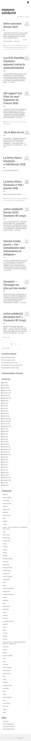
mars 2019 (5, 411)
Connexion (5, 721)
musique (5, 639)
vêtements (18, 49)
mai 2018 (5, 436)
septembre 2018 (7, 426)
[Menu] (28, 2)
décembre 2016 (7, 477)
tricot (4, 700)
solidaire (22, 200)
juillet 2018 (5, 431)
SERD (4, 679)
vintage (5, 709)
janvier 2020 (6, 387)
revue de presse (6, 49)
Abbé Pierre (6, 121)
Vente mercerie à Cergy (9, 357)
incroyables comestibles (13, 47)
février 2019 (6, 413)
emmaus (9, 45)
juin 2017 (5, 462)
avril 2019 (5, 408)
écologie (5, 555)
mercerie (25, 47)
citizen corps (6, 535)
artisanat (5, 506)
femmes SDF (5, 47)
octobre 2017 (6, 452)
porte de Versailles (7, 655)
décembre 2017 (7, 446)
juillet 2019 (5, 400)
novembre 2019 (7, 393)
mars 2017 (5, 470)
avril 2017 (5, 467)
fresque (5, 597)
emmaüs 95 (13, 45)
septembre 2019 (7, 398)
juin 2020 (5, 382)
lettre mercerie (20, 47)
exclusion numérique (8, 588)
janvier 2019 (6, 416)
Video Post (5, 706)
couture (5, 45)
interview (5, 615)
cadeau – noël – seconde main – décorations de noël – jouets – (15, 528)
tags (4, 691)
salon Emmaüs (7, 670)
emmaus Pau (6, 573)
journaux (5, 618)
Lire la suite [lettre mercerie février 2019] (16, 41)
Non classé (6, 646)
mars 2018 (5, 441)
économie (11, 198)
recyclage (5, 664)
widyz (4, 712)
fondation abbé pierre (8, 594)
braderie (5, 521)
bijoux (4, 518)
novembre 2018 (7, 421)
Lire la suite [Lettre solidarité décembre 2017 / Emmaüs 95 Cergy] (21, 333)
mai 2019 (5, 405)
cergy (4, 532)
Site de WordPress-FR (8, 729)
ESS (4, 582)
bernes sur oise (7, 515)
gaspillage (5, 600)
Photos (5, 652)
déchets (5, 549)
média (4, 630)
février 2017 (6, 472)
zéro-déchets (22, 49)
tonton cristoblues (7, 697)
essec (4, 585)
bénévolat (5, 512)
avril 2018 (5, 439)
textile (4, 694)
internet (5, 612)
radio (4, 658)
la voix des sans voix (8, 621)
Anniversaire (6, 500)
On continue (15, 200)
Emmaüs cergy (25, 45)
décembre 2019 (7, 390)
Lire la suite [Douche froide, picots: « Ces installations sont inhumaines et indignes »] (8, 270)
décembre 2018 (7, 418)
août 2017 (5, 457)
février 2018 (6, 444)
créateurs (5, 546)
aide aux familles (7, 497)
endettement (6, 579)
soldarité (19, 200)
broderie (5, 524)
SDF (4, 676)
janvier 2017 (6, 475)
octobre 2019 (6, 395)
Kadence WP (20, 738)
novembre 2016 (7, 480)
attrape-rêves (6, 509)
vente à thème (6, 703)
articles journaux (7, 503)
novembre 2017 (7, 449)
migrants (5, 123)
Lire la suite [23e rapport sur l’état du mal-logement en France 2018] (19, 117)
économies (6, 561)
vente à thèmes (12, 49)
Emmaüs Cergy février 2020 (10, 362)
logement (5, 624)
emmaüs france (7, 570)
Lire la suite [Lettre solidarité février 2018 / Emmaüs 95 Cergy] (17, 230)
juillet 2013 (5, 485)
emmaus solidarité (7, 576)
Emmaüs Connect (7, 567)
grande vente (6, 606)
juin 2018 (5, 434)
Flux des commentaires (9, 726)
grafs (4, 603)
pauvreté (5, 649)
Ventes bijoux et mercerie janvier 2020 (12, 365)
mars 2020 (5, 385)
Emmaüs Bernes (19, 45)
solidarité (8, 123)
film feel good (6, 591)
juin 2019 (5, 403)
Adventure (5, 494)
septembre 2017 (7, 454)
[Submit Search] (3, 348)
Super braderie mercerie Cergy (11, 367)
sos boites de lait (7, 685)
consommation (6, 537)
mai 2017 (5, 464)
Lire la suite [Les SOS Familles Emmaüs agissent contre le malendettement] (12, 82)
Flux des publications (8, 724)
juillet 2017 (5, 459)
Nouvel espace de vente (9, 360)
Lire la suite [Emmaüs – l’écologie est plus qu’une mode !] (23, 302)
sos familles (6, 688)
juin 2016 (5, 482)
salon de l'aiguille (7, 667)
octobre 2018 (6, 423)
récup (4, 661)
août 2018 (5, 429)
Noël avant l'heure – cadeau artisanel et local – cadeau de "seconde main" (15, 642)
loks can (5, 627)
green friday (6, 609)
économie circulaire (8, 558)
